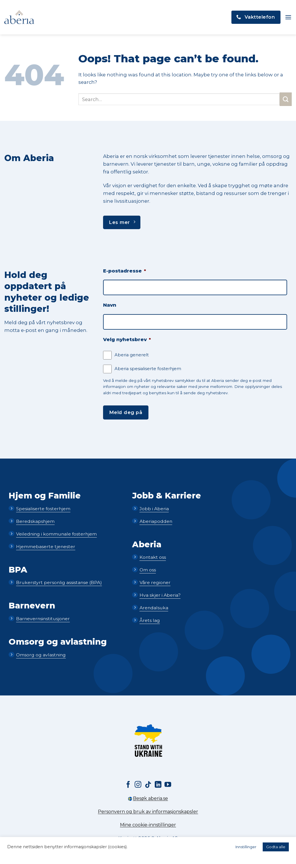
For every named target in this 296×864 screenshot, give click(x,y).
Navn (109, 305)
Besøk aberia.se (148, 798)
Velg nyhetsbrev (127, 339)
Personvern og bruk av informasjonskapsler (148, 811)
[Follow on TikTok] (148, 785)
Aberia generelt (132, 354)
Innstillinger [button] (245, 846)
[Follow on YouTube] (168, 785)
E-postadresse (124, 271)
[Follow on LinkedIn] (158, 785)
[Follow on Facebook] (128, 785)
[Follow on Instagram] (138, 785)
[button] (288, 17)
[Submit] (286, 99)
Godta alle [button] (275, 846)
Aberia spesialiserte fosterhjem (148, 368)
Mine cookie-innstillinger (148, 825)
